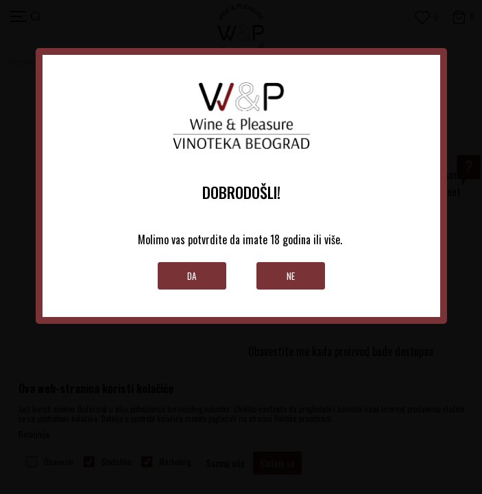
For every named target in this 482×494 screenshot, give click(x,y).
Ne (291, 276)
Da (191, 276)
